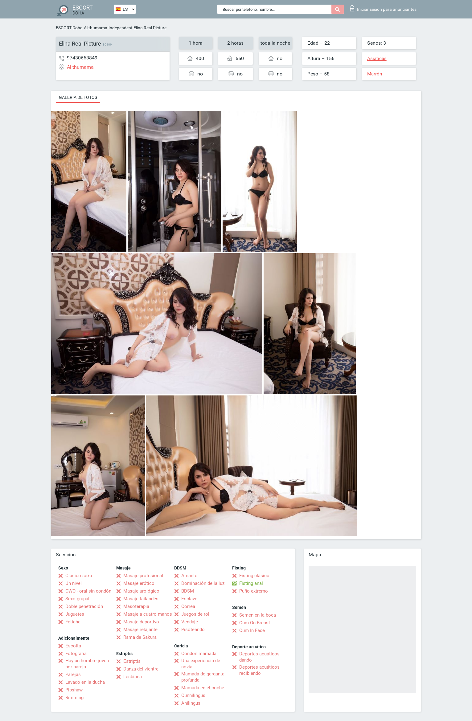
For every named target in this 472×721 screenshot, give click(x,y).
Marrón (374, 74)
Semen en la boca (257, 615)
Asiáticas (377, 58)
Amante (189, 575)
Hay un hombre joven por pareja (87, 664)
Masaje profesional (143, 575)
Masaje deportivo (141, 622)
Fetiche (72, 622)
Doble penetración (84, 606)
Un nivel (73, 583)
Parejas (73, 674)
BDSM (187, 591)
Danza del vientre (140, 669)
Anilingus (190, 703)
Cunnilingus (193, 695)
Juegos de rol (195, 614)
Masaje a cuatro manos (147, 614)
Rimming (74, 697)
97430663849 (82, 58)
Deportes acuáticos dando (259, 657)
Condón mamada (198, 653)
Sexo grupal (77, 599)
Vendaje (189, 622)
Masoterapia (136, 606)
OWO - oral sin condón (88, 591)
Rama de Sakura (140, 637)
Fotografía (76, 653)
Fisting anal (251, 583)
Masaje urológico (141, 591)
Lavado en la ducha (85, 682)
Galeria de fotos (78, 97)
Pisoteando (193, 629)
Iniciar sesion (383, 8)
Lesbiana (132, 676)
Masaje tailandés (140, 599)
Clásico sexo (78, 575)
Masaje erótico (138, 583)
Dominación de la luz (202, 583)
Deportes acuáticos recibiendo (259, 670)
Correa (188, 606)
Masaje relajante (140, 629)
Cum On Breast (254, 623)
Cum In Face (252, 630)
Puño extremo (253, 591)
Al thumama (95, 27)
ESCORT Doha (69, 27)
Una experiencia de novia (200, 664)
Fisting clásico (254, 575)
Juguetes (74, 614)
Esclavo (189, 599)
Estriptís (132, 661)
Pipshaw (74, 690)
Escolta (73, 646)
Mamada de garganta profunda (202, 677)
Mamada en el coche (202, 688)
